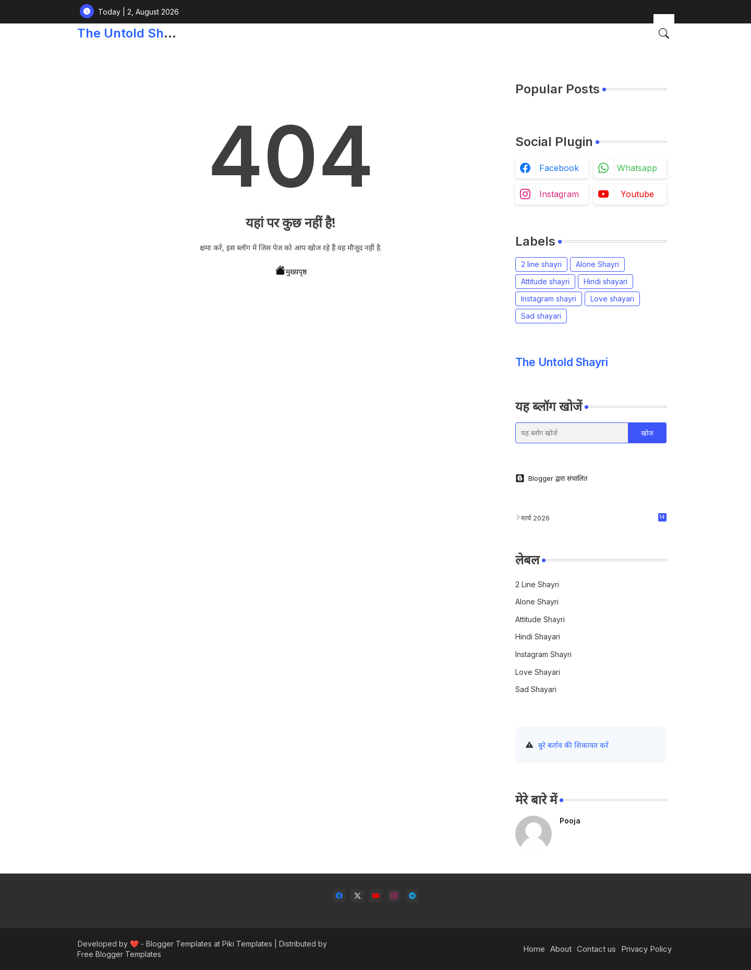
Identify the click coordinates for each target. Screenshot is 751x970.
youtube (637, 194)
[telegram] (412, 895)
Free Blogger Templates (119, 954)
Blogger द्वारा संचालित (551, 478)
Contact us (596, 949)
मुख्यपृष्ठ (291, 270)
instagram (559, 194)
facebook (559, 168)
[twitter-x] (357, 895)
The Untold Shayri (131, 33)
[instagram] (394, 895)
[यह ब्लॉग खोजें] (572, 432)
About (561, 949)
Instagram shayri (548, 298)
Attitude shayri (545, 281)
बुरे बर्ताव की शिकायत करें (573, 745)
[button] (663, 33)
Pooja (570, 820)
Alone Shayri (597, 264)
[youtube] (375, 895)
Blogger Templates (179, 943)
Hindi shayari (605, 281)
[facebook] (339, 895)
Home (534, 949)
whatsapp (637, 168)
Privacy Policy (646, 949)
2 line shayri (541, 264)
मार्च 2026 (594, 517)
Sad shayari (541, 315)
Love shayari (612, 298)
